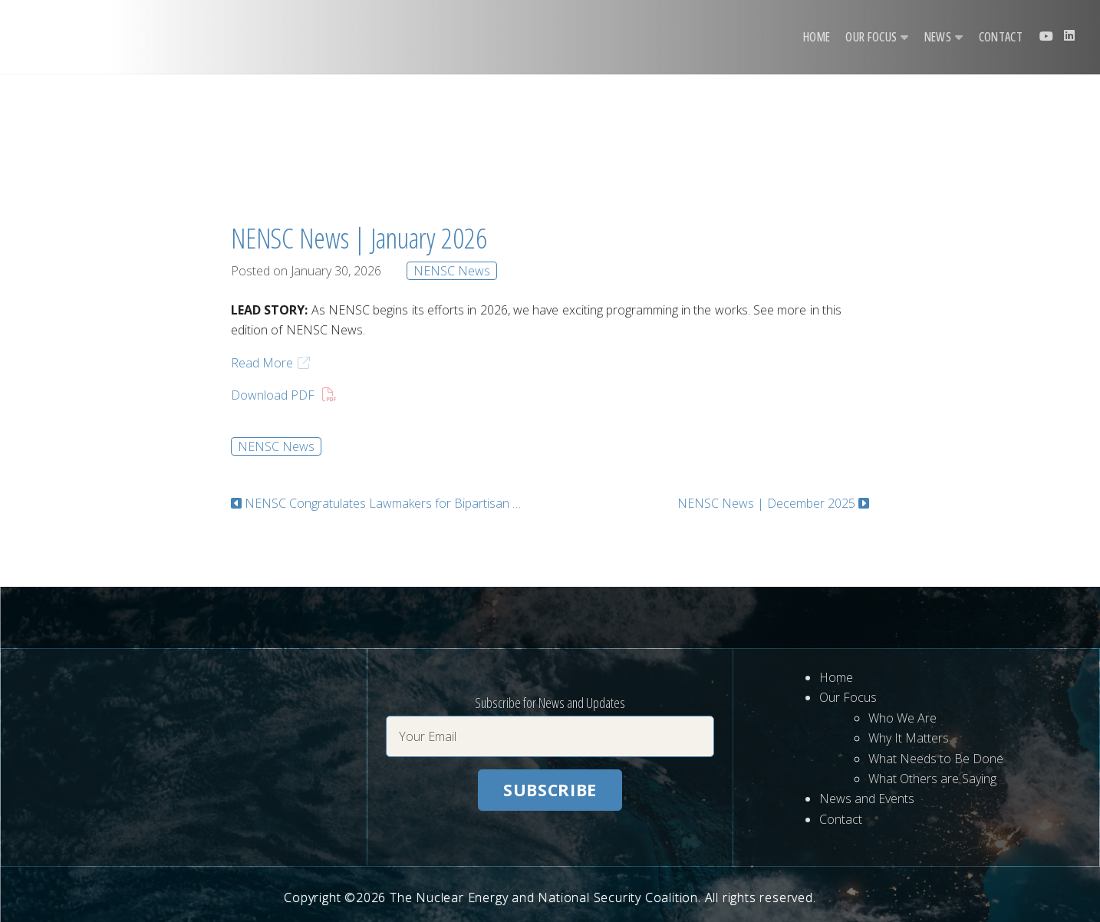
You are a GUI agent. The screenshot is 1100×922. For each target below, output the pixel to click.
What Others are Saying (932, 778)
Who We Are (902, 718)
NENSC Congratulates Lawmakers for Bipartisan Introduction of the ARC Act (383, 503)
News (937, 36)
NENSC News (451, 270)
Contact (1001, 36)
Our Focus (871, 36)
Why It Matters (908, 737)
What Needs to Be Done (935, 758)
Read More (262, 362)
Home (816, 36)
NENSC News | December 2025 (766, 503)
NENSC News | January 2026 (359, 238)
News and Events (866, 798)
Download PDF (273, 395)
